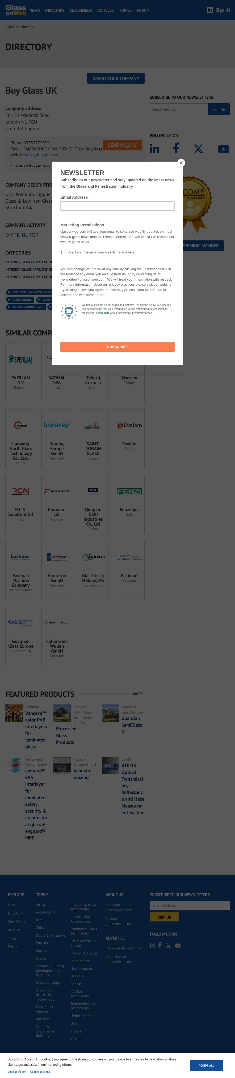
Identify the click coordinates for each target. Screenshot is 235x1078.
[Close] (181, 163)
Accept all (206, 1065)
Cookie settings (40, 1071)
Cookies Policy (17, 1071)
